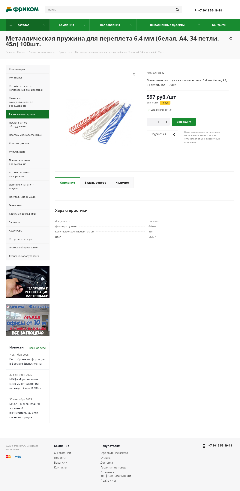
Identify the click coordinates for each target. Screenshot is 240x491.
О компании (62, 453)
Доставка (106, 462)
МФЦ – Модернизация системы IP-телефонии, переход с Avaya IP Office (25, 383)
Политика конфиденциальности (115, 473)
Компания (61, 446)
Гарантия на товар (113, 467)
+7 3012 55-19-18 (210, 10)
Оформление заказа (114, 453)
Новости (60, 457)
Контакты (60, 467)
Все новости (37, 348)
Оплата (105, 457)
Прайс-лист (108, 480)
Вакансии (60, 462)
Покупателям (110, 446)
